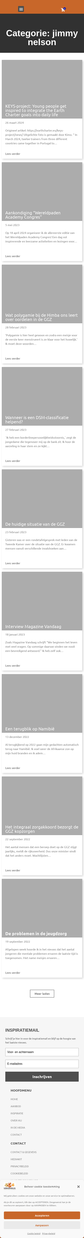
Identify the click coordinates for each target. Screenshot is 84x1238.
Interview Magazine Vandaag (33, 626)
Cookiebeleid (19, 1173)
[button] (78, 1186)
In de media (18, 1127)
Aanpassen (42, 1225)
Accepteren (42, 1215)
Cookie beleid (33, 1233)
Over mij (16, 1120)
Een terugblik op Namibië (29, 728)
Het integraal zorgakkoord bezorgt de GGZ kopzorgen (41, 829)
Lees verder (12, 153)
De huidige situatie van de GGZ (35, 524)
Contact (16, 1134)
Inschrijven (42, 1076)
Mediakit (16, 1159)
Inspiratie (17, 1113)
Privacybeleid (48, 1233)
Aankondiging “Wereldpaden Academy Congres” (33, 214)
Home (14, 1099)
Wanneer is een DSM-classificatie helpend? (37, 419)
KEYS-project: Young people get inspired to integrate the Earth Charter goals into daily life (35, 110)
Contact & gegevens (24, 1152)
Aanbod (16, 1106)
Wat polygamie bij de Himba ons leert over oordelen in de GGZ (41, 317)
